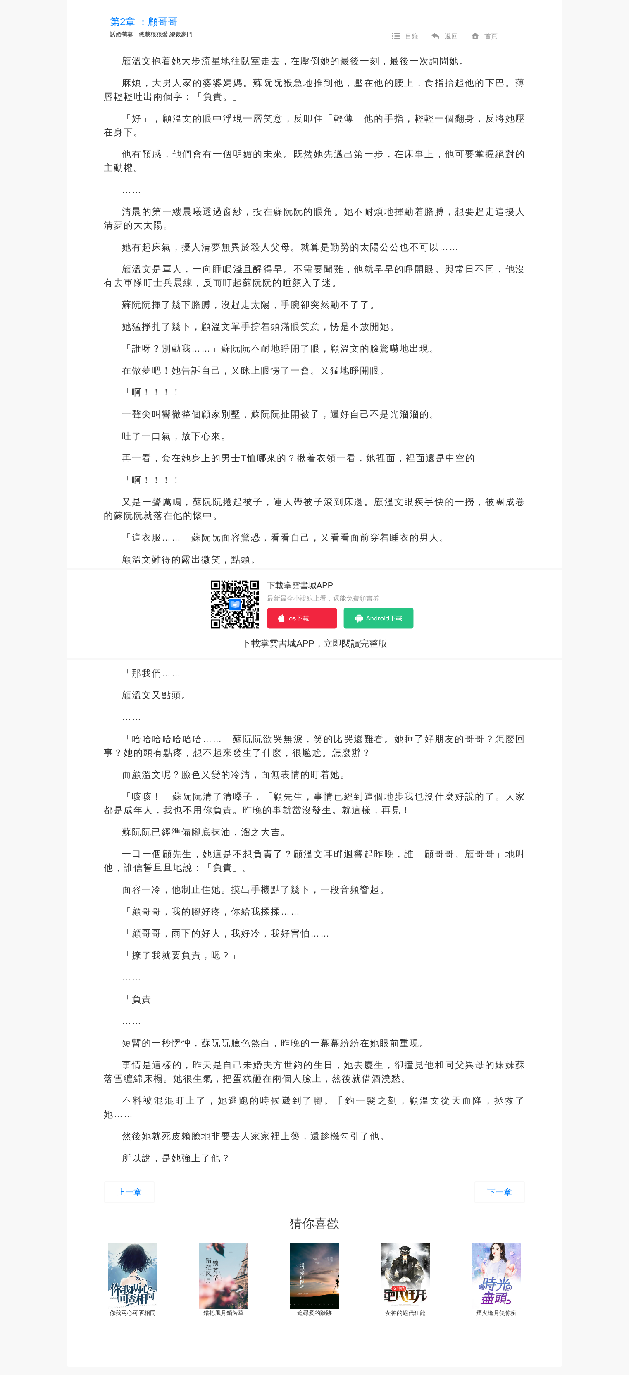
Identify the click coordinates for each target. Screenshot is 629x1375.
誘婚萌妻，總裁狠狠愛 (139, 34)
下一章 (499, 1192)
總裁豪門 (181, 34)
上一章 (129, 1192)
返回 (444, 36)
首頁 (484, 36)
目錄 (404, 36)
